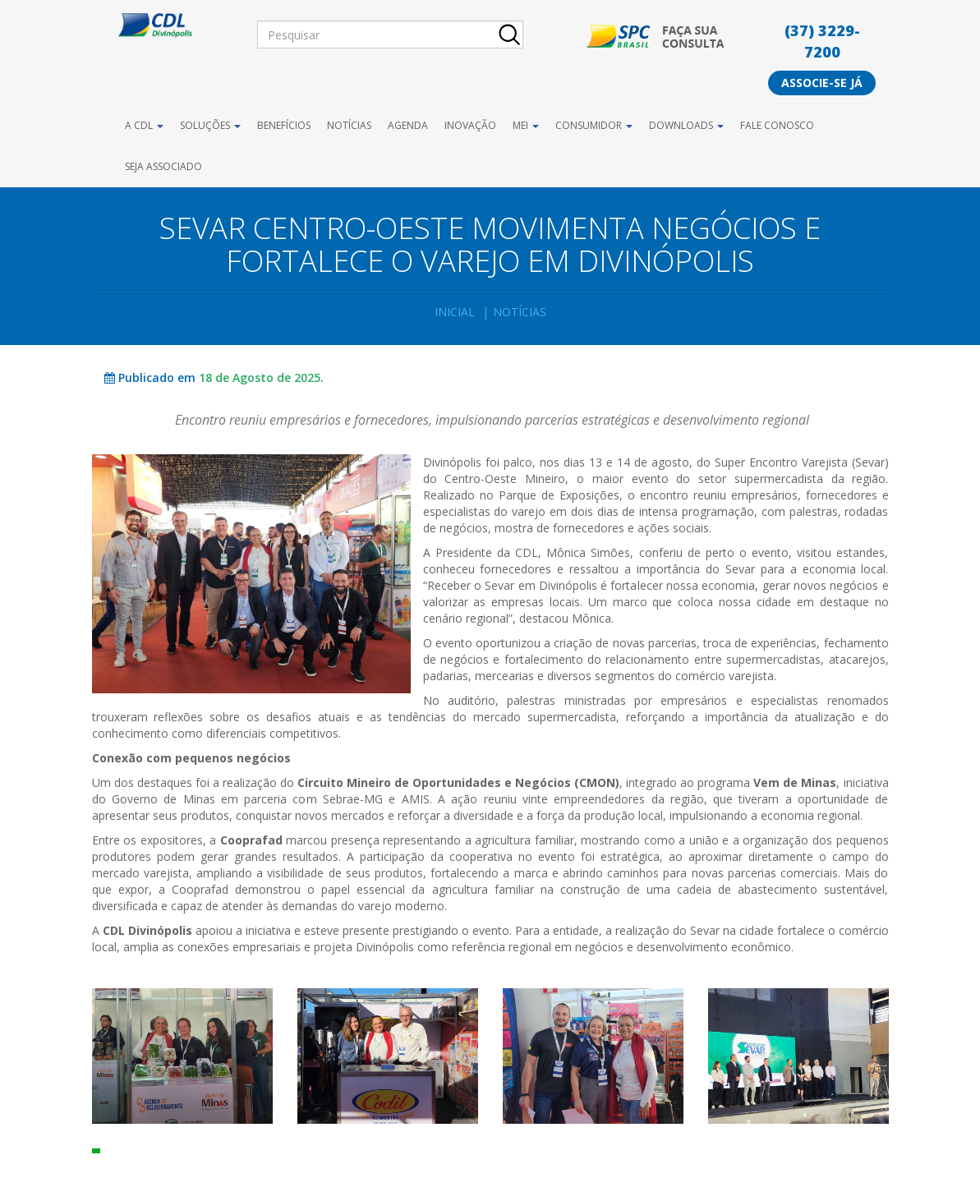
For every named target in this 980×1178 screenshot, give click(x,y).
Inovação (470, 125)
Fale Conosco (777, 125)
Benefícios (284, 125)
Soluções (210, 125)
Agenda (408, 125)
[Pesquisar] (390, 34)
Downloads (686, 125)
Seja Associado (163, 166)
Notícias (349, 125)
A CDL (144, 125)
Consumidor (594, 125)
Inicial (455, 312)
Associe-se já (822, 82)
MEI (526, 125)
